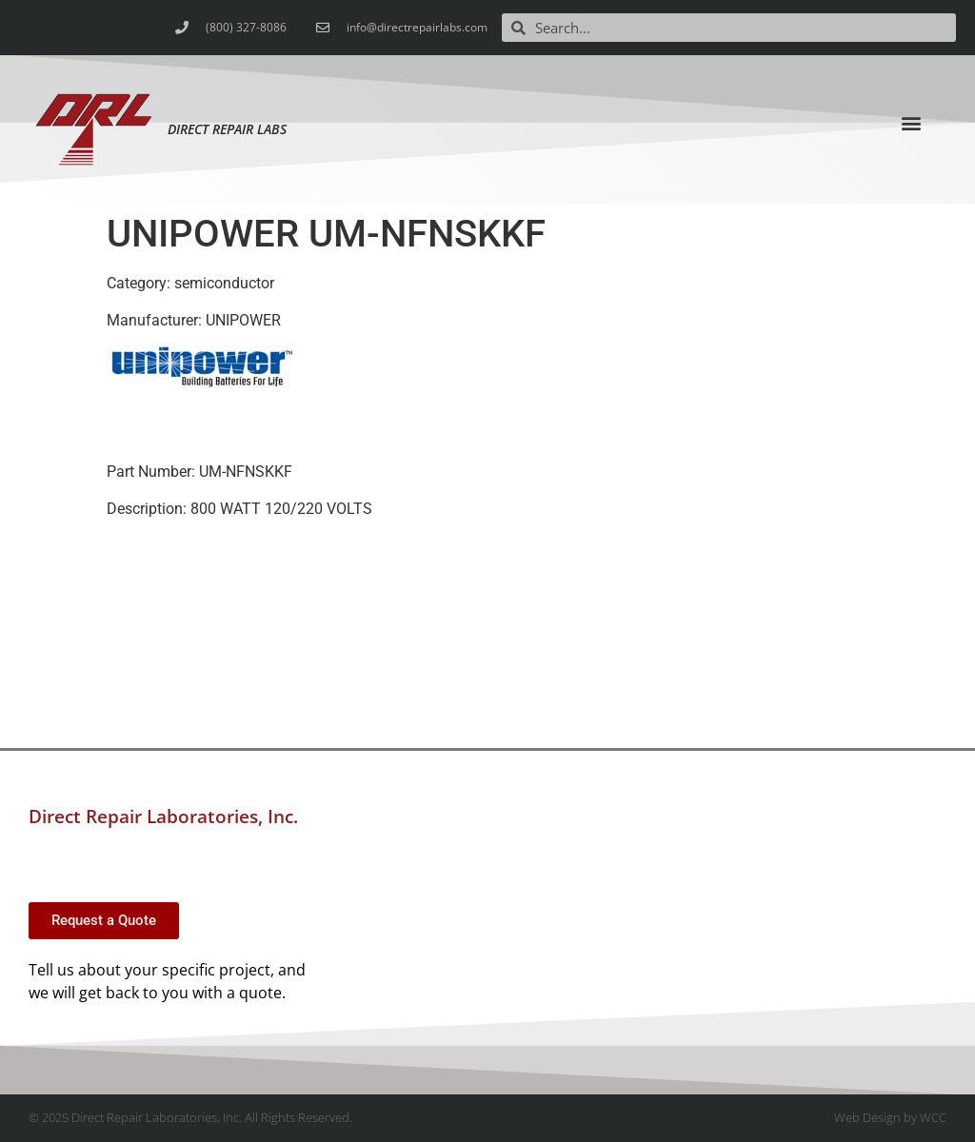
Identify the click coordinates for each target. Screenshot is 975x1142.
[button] (911, 123)
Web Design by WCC (890, 1117)
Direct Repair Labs (227, 129)
